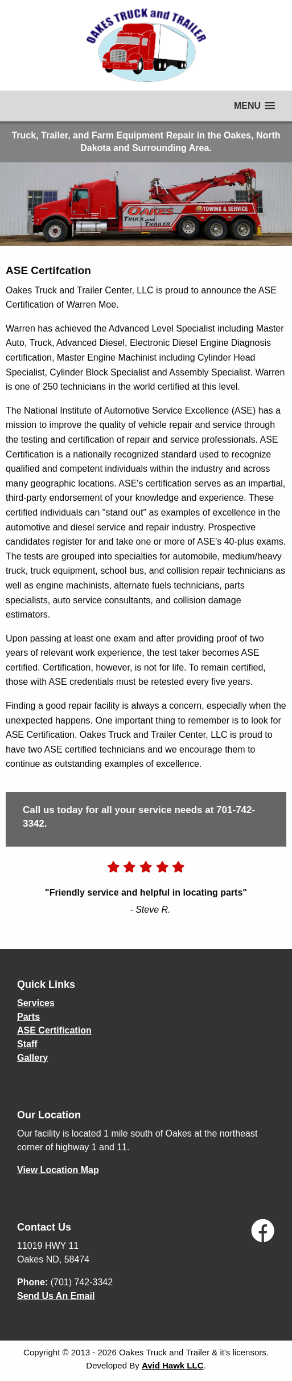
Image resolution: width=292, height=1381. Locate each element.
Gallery (32, 1058)
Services (36, 1003)
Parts (28, 1017)
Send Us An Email (55, 1296)
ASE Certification (54, 1030)
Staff (27, 1044)
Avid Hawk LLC (173, 1365)
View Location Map (58, 1170)
